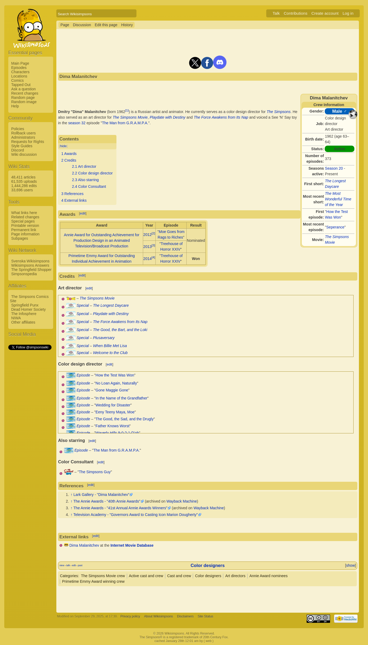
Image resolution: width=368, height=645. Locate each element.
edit (82, 213)
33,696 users (22, 190)
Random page (23, 97)
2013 (147, 246)
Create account (325, 13)
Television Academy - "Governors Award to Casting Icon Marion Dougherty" (135, 514)
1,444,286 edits (24, 186)
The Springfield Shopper (31, 269)
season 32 (77, 123)
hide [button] (63, 146)
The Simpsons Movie (130, 117)
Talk (276, 13)
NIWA (16, 318)
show (350, 565)
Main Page (20, 63)
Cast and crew (179, 576)
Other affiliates (23, 322)
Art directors (235, 576)
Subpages (19, 238)
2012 (147, 234)
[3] (153, 245)
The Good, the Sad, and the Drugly (125, 419)
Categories (69, 576)
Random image (24, 102)
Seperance (335, 227)
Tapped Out (20, 85)
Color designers (208, 565)
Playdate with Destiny (168, 117)
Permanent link (23, 230)
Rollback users (23, 133)
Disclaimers (185, 616)
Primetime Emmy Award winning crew (93, 581)
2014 (147, 259)
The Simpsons (278, 112)
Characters (20, 72)
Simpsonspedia (24, 274)
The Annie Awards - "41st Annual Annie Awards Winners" (120, 508)
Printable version (25, 225)
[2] (153, 233)
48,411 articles (23, 177)
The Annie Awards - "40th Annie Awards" (106, 501)
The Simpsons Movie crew (103, 576)
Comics (17, 80)
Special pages (23, 221)
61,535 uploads (24, 181)
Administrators (23, 137)
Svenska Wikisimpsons (30, 261)
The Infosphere (23, 314)
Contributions (295, 13)
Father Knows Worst (113, 426)
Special (83, 305)
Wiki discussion (24, 154)
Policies (17, 129)
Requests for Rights (27, 141)
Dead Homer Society (28, 309)
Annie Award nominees (268, 576)
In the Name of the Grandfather (121, 398)
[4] (153, 257)
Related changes (25, 217)
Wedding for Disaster (113, 405)
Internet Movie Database (132, 545)
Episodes (19, 67)
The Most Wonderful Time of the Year (338, 199)
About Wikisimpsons (158, 616)
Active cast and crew (146, 576)
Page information (25, 234)
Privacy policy (130, 616)
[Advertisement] (29, 431)
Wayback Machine (181, 501)
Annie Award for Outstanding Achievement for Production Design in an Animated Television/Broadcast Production (101, 240)
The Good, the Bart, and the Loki (120, 330)
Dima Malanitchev (84, 545)
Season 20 (334, 168)
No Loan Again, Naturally (116, 383)
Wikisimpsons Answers (30, 265)
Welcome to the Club (110, 353)
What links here (24, 213)
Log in (348, 13)
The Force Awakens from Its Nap (221, 117)
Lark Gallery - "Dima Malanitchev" (101, 494)
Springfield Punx (24, 305)
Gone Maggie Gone (112, 390)
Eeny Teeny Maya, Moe (115, 412)
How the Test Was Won (115, 375)
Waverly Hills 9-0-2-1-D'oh (117, 433)
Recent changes (24, 93)
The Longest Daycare (111, 305)
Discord (17, 150)
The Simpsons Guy (95, 472)
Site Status (205, 616)
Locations (19, 76)
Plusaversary (104, 338)
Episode (83, 375)
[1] (127, 110)
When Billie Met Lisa (110, 346)
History (127, 25)
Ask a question (23, 89)
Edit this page (106, 25)
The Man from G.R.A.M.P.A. (125, 123)
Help (15, 106)
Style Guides (21, 146)
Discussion (82, 25)
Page (64, 25)
